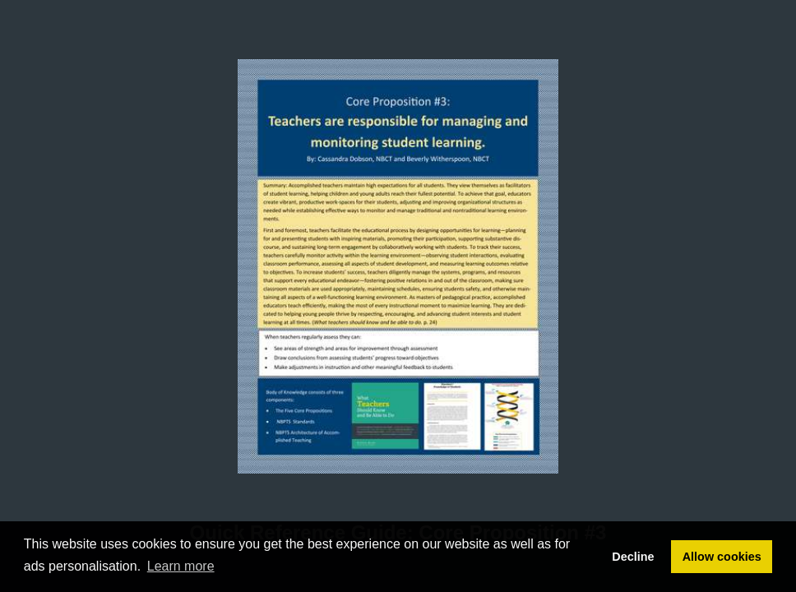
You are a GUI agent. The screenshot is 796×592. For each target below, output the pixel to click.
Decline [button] (633, 556)
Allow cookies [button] (722, 556)
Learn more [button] (181, 566)
